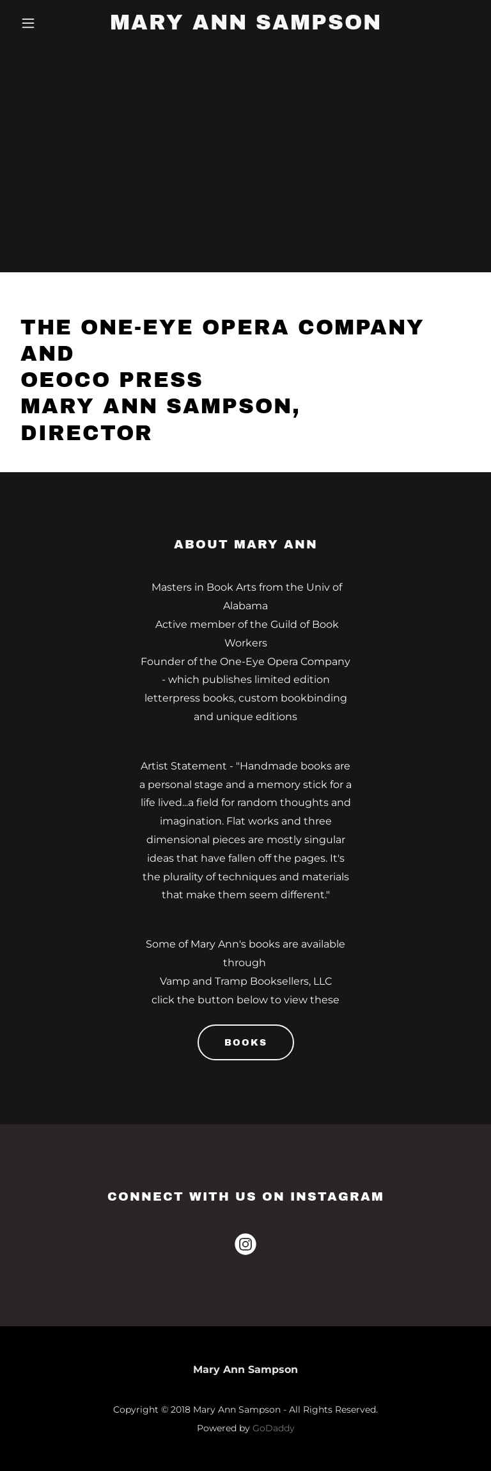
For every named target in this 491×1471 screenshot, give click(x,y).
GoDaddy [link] (274, 1428)
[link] (246, 26)
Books (245, 1043)
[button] (49, 23)
